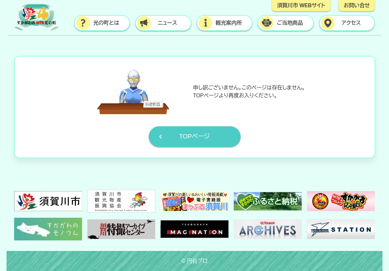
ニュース (167, 23)
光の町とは (106, 23)
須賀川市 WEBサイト (301, 5)
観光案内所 (229, 23)
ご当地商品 (290, 23)
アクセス (351, 23)
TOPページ (194, 136)
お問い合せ (357, 5)
